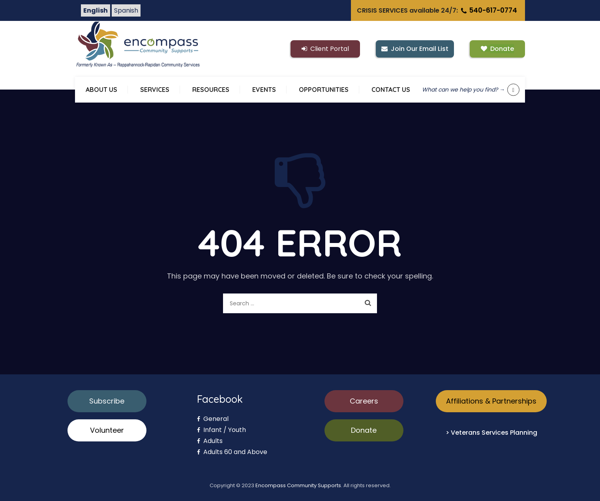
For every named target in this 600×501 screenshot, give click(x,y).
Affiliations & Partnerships (491, 401)
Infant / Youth (221, 429)
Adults (210, 440)
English (95, 10)
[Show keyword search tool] (513, 90)
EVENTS (264, 89)
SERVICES (154, 89)
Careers (364, 401)
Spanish (126, 10)
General (213, 418)
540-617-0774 (488, 10)
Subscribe (106, 401)
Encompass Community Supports (298, 485)
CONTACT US (390, 89)
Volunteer (107, 430)
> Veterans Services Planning (491, 432)
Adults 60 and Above (232, 451)
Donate (364, 430)
